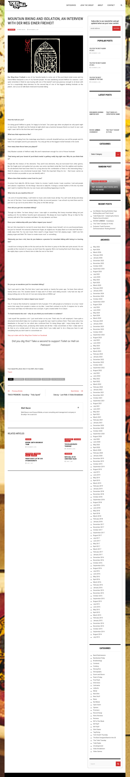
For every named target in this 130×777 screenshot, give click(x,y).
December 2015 (98, 590)
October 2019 (97, 464)
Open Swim (103, 181)
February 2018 (98, 519)
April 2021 (96, 414)
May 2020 (96, 445)
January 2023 (97, 357)
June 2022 (96, 376)
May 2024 (96, 313)
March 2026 (97, 252)
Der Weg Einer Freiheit (33, 379)
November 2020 (98, 428)
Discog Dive (97, 669)
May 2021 (96, 412)
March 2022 (97, 384)
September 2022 (99, 368)
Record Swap (97, 713)
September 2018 (99, 499)
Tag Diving (96, 732)
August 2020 (97, 436)
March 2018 (97, 516)
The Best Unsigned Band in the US (104, 737)
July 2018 (96, 505)
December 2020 (98, 425)
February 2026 (98, 255)
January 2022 (97, 390)
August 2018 (97, 502)
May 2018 (96, 511)
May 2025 (96, 280)
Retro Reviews (98, 715)
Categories (71, 5)
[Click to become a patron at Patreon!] (45, 357)
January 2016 (97, 587)
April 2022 (96, 381)
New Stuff (95, 181)
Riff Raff (96, 724)
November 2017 (98, 527)
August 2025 (97, 271)
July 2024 (96, 307)
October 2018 (97, 497)
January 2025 (97, 291)
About (100, 5)
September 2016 (99, 565)
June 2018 (96, 508)
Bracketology (97, 661)
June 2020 (96, 442)
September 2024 (99, 302)
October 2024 (97, 299)
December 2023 (98, 326)
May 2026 (96, 247)
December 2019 (98, 458)
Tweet (10, 372)
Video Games (97, 751)
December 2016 (98, 557)
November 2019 (98, 461)
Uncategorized (98, 746)
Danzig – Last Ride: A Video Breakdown (68, 395)
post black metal (58, 379)
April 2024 (96, 315)
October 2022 (97, 365)
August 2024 (97, 304)
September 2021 (99, 401)
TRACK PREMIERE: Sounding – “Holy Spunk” (24, 395)
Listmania (37, 453)
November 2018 (98, 494)
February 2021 (98, 420)
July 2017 (96, 538)
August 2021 (97, 403)
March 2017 (97, 549)
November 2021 (98, 395)
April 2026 (96, 249)
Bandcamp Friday (99, 658)
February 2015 (98, 618)
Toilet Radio (97, 743)
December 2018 (98, 491)
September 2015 (99, 598)
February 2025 (98, 288)
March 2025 (97, 285)
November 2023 (98, 329)
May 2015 (96, 609)
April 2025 (96, 282)
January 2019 (97, 489)
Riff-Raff (96, 727)
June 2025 (96, 277)
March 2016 (97, 582)
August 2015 (97, 601)
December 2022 (98, 359)
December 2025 (98, 260)
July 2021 (96, 406)
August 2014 (97, 634)
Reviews (28, 439)
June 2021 (96, 409)
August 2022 (97, 370)
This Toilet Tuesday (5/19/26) (103, 224)
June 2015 (96, 607)
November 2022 (98, 362)
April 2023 (96, 348)
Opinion (34, 455)
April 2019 (96, 480)
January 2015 (97, 620)
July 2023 (96, 340)
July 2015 (96, 604)
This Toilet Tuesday (99, 740)
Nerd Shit (96, 694)
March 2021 (97, 417)
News (95, 699)
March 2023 (97, 351)
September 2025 (99, 269)
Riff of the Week (98, 721)
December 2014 (98, 623)
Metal (28, 455)
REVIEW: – (103, 221)
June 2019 (96, 475)
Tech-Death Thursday (100, 735)
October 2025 (97, 266)
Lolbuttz (96, 688)
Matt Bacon (22, 29)
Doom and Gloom (99, 674)
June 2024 (96, 310)
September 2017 (99, 532)
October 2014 (97, 629)
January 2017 (97, 554)
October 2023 (97, 332)
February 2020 (98, 453)
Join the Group (87, 5)
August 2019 (97, 469)
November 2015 (98, 593)
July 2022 (96, 373)
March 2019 (97, 483)
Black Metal (19, 379)
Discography (68, 439)
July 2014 (96, 637)
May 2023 (96, 346)
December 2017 (98, 524)
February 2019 (98, 486)
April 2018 (96, 513)
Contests (96, 663)
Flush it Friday (97, 677)
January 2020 (97, 456)
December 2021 (98, 392)
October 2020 (97, 431)
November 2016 (98, 560)
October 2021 (97, 398)
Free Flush (96, 680)
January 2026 (97, 258)
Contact (111, 5)
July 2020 (96, 439)
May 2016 (96, 576)
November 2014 (98, 626)
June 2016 (96, 574)
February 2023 (98, 354)
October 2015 (97, 596)
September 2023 (99, 335)
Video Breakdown (99, 749)
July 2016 (96, 571)
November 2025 (98, 263)
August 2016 (97, 568)
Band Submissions (99, 655)
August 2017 (97, 535)
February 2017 (98, 552)
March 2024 (97, 318)
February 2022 (98, 387)
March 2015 (97, 615)
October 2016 (97, 563)
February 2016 (98, 585)
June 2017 (96, 541)
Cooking (96, 666)
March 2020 (97, 450)
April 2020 (96, 447)
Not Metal (96, 702)
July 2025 (96, 274)
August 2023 (97, 337)
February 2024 (98, 321)
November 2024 (98, 296)
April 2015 (96, 612)
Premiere (96, 710)
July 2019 (96, 472)
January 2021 (97, 423)
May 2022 (96, 379)
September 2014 (99, 631)
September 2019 (99, 466)
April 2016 (96, 579)
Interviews (11, 29)
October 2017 (97, 530)
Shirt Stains (97, 729)
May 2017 (96, 543)
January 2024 (97, 324)
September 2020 (99, 434)
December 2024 (98, 293)
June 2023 (96, 343)
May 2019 (96, 478)
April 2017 (96, 546)
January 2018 (97, 521)
